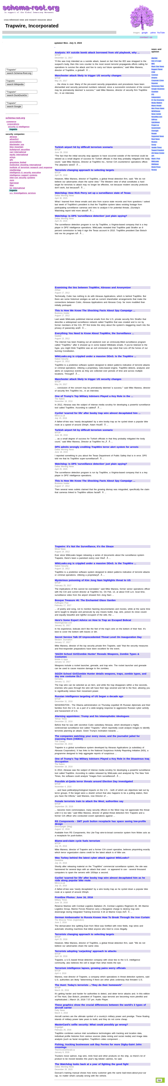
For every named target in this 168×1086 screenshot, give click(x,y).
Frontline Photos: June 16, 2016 (74, 897)
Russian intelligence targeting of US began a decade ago (89, 696)
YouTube (161, 33)
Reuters (154, 142)
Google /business (157, 89)
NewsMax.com (156, 117)
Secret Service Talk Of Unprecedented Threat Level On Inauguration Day (98, 637)
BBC (153, 64)
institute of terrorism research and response (31, 167)
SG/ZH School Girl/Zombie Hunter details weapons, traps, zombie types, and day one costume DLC (100, 675)
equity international (19, 155)
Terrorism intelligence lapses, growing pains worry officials (90, 968)
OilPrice (154, 120)
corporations (13, 124)
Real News (155, 139)
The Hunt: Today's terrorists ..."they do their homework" (88, 985)
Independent (156, 97)
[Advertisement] (82, 119)
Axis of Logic (156, 61)
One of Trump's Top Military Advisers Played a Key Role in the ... (94, 396)
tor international (17, 188)
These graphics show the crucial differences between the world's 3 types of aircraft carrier (100, 1006)
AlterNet (154, 58)
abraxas (13, 137)
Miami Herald (156, 106)
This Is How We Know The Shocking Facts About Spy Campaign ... (95, 310)
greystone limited (18, 162)
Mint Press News (157, 108)
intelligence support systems (23, 175)
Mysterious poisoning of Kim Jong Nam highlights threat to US (93, 580)
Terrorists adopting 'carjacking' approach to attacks (85, 951)
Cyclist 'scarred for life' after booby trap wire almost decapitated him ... (97, 413)
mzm (12, 180)
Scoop (153, 145)
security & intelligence (19, 127)
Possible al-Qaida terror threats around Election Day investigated (94, 781)
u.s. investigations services (23, 193)
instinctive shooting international (25, 165)
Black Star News (157, 66)
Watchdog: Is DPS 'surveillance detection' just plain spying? (91, 216)
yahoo (153, 33)
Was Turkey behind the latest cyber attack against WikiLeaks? (92, 857)
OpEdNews (155, 122)
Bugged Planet (156, 69)
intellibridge (15, 170)
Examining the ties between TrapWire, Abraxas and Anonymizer (93, 287)
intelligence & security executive (25, 172)
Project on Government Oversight (155, 128)
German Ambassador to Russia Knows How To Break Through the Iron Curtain (102, 917)
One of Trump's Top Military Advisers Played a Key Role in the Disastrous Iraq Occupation (102, 760)
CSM (153, 72)
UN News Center (157, 153)
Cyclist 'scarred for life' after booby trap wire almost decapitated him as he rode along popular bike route (100, 879)
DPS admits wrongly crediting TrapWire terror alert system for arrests (96, 447)
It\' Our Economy (157, 100)
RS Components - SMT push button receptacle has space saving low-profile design (100, 822)
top (159, 1080)
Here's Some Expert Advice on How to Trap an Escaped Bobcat (93, 620)
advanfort (14, 139)
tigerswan (14, 183)
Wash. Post (155, 159)
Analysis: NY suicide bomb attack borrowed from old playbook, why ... (97, 52)
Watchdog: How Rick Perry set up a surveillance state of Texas (93, 193)
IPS (152, 94)
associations (16, 142)
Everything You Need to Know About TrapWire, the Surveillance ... (94, 333)
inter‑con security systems (22, 178)
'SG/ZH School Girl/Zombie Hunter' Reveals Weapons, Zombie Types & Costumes (97, 655)
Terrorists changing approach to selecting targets (84, 170)
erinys (12, 157)
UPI (152, 156)
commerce (11, 122)
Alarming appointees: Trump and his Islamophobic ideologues (92, 716)
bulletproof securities (20, 149)
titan (12, 185)
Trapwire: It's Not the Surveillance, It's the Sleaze (84, 546)
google (145, 33)
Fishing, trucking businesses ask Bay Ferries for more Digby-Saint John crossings (98, 1046)
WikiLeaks (155, 161)
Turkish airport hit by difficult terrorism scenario (84, 147)
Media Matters (156, 103)
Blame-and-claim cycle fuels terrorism (77, 841)
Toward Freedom (157, 150)
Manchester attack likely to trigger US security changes (88, 75)
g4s (11, 160)
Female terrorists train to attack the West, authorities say (89, 801)
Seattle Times (156, 147)
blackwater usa (17, 144)
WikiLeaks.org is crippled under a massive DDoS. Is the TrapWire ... (95, 356)
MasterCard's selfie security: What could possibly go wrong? (91, 1024)
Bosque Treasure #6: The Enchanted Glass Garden (85, 600)
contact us (146, 37)
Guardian (154, 92)
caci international (18, 152)
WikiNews (155, 164)
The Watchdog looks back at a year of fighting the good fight (91, 1064)
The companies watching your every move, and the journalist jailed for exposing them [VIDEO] (97, 737)
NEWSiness (155, 111)
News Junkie (156, 114)
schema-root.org (15, 117)
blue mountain (16, 147)
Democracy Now (157, 86)
